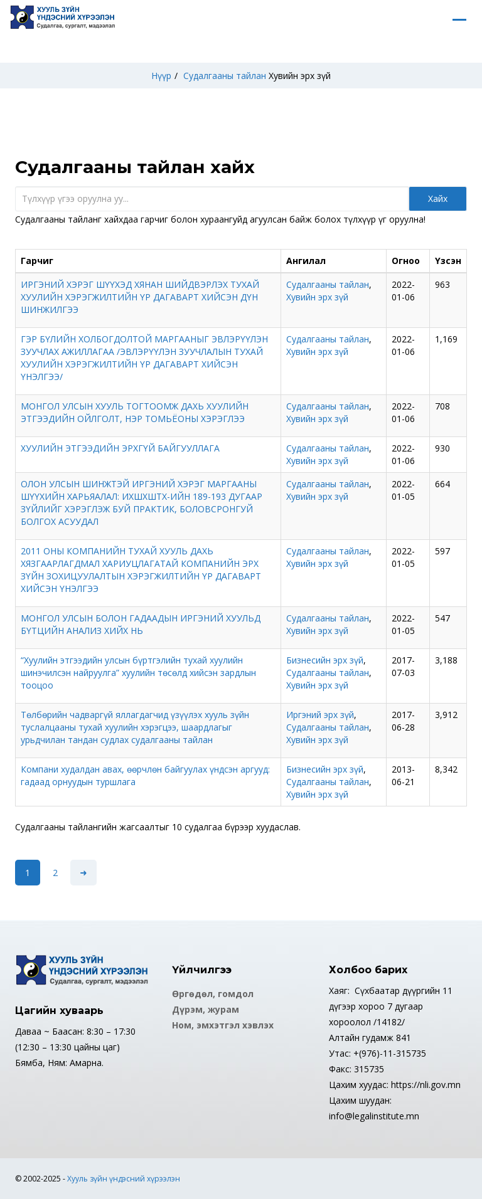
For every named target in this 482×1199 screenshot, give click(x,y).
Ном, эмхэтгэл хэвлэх (223, 1025)
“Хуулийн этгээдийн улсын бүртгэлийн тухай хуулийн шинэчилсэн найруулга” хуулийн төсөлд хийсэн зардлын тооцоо (138, 672)
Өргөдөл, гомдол (213, 994)
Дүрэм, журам (205, 1009)
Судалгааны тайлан (224, 76)
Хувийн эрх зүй (300, 76)
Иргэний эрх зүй (320, 715)
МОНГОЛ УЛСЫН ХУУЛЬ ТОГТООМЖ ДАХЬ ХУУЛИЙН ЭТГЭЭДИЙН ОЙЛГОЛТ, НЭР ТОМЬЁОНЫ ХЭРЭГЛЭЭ (135, 412)
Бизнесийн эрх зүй (324, 660)
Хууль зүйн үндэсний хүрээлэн (123, 1178)
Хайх (437, 198)
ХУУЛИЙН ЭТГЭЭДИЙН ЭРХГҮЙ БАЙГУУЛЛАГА (120, 448)
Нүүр (161, 76)
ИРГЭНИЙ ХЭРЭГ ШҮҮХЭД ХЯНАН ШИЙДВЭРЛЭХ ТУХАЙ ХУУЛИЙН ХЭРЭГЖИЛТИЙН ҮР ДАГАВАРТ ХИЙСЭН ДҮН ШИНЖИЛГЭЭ (140, 296)
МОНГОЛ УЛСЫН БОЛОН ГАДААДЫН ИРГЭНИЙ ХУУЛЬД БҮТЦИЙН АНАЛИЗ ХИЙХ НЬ (140, 624)
